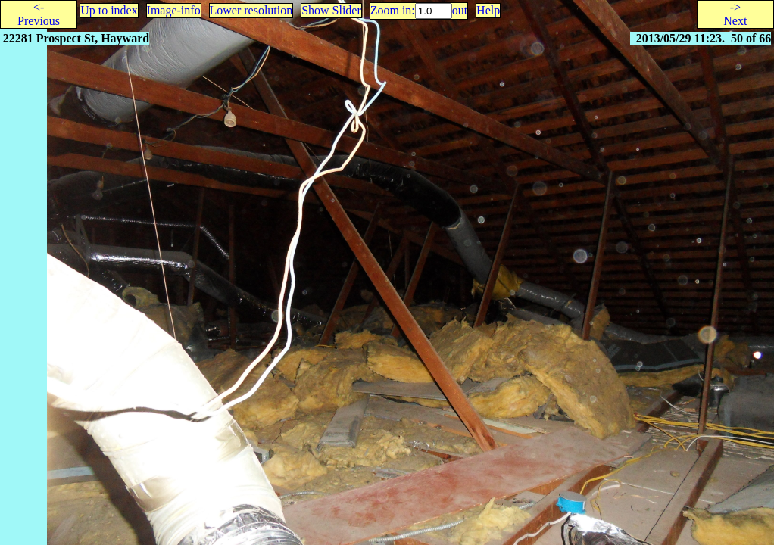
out (459, 10)
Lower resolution (251, 10)
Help (488, 10)
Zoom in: (392, 10)
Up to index (109, 10)
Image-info (174, 10)
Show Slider (331, 10)
